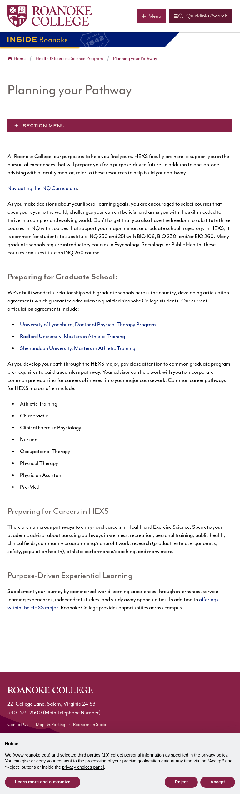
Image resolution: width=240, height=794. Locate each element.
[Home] (50, 16)
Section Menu (43, 125)
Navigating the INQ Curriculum (42, 188)
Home (20, 58)
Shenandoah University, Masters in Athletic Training (77, 348)
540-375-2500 (25, 713)
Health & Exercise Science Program (69, 58)
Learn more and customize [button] (42, 781)
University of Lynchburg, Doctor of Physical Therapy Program (88, 325)
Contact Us (18, 724)
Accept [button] (217, 781)
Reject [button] (181, 781)
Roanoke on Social (90, 724)
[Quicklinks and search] (200, 16)
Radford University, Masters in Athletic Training (72, 336)
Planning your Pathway (135, 58)
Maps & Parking (50, 724)
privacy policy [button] (215, 754)
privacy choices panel (83, 767)
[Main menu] (151, 16)
